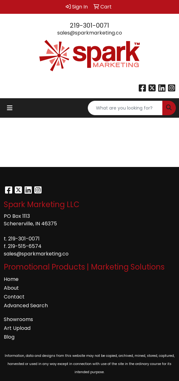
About (11, 288)
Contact (14, 296)
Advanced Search (26, 305)
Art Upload (17, 328)
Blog (9, 337)
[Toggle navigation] (9, 108)
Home (11, 279)
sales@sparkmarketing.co (89, 32)
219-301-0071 (89, 25)
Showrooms (18, 319)
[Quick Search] (125, 108)
